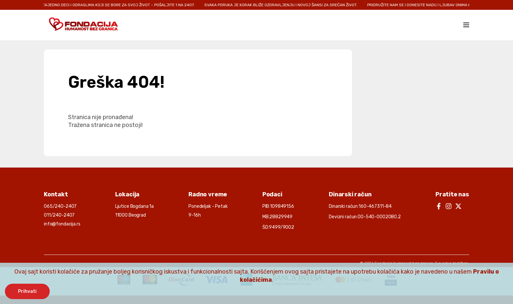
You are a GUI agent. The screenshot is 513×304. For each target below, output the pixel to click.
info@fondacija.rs (62, 224)
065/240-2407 (60, 206)
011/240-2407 (59, 215)
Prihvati (27, 291)
